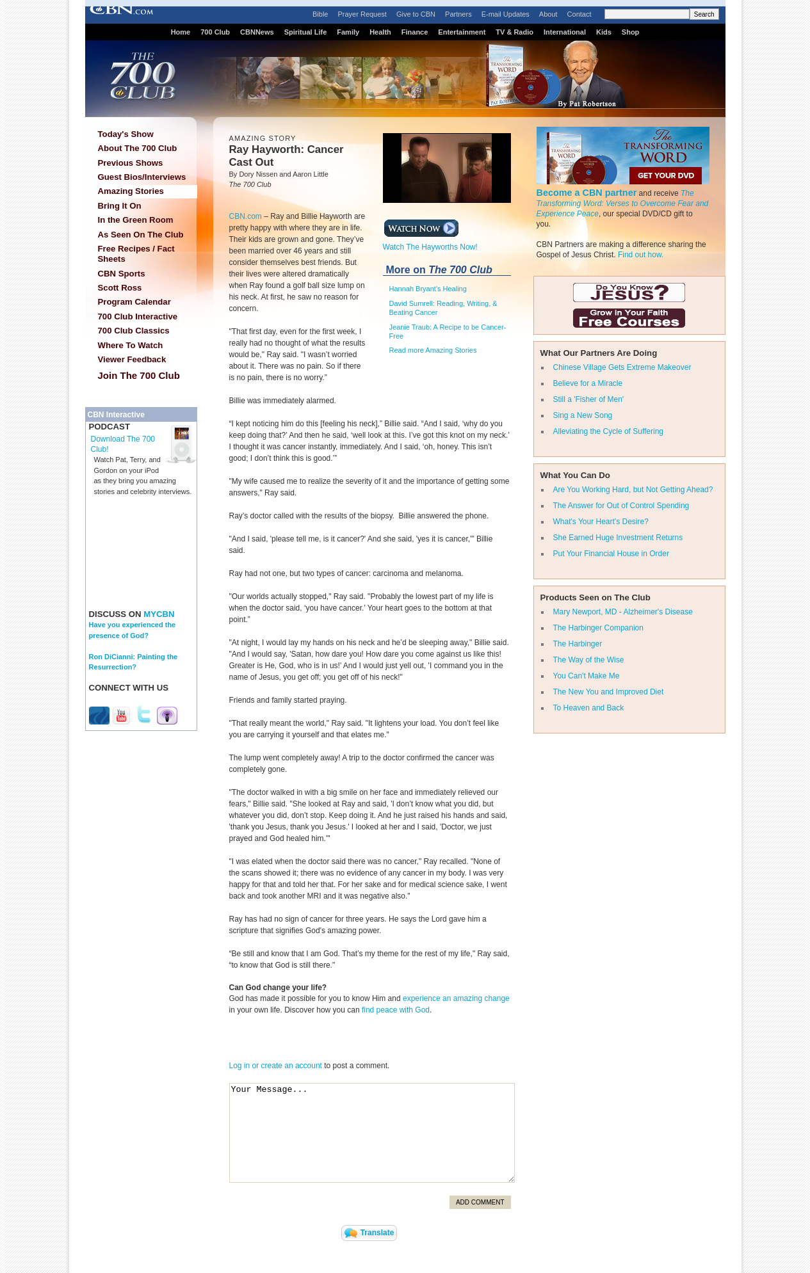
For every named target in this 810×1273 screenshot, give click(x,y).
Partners (458, 14)
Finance (414, 32)
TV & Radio (514, 32)
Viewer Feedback (132, 359)
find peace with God (396, 1009)
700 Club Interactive (138, 316)
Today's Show (126, 134)
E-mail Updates (506, 14)
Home (181, 32)
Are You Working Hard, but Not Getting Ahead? (633, 489)
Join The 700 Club (139, 375)
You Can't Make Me (586, 675)
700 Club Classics (134, 330)
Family (348, 32)
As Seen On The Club (141, 234)
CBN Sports (121, 273)
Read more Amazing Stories (433, 350)
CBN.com (245, 216)
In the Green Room (136, 220)
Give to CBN (415, 14)
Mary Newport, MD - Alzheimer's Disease (623, 611)
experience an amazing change (456, 998)
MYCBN (158, 614)
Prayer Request (361, 14)
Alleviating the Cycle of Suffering (608, 431)
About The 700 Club (137, 148)
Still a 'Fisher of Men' (588, 399)
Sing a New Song (583, 415)
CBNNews (257, 32)
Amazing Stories (131, 191)
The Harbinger (578, 643)
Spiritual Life (305, 32)
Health (380, 32)
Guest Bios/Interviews (142, 177)
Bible (320, 14)
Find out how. (640, 254)
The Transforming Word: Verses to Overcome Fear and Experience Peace (623, 203)
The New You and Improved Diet (608, 691)
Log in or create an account (275, 1065)
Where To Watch (130, 345)
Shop (631, 32)
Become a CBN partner (587, 193)
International (565, 32)
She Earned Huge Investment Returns (618, 537)
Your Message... (372, 1133)
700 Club (215, 32)
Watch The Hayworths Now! (430, 243)
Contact (579, 14)
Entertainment (461, 32)
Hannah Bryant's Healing (428, 288)
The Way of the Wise (588, 659)
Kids (604, 32)
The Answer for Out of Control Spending (621, 505)
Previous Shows (130, 163)
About (548, 14)
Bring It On (120, 206)
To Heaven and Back (588, 707)
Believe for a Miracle (588, 383)
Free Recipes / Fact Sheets (136, 254)
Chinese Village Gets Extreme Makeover (622, 367)
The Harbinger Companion (598, 627)
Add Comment (480, 1202)
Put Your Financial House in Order (611, 553)
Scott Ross (120, 287)
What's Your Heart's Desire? (601, 521)
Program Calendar (134, 302)
